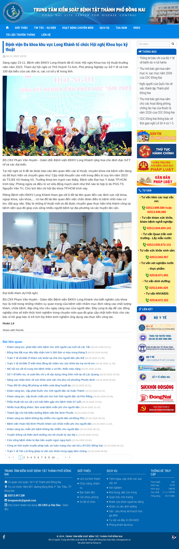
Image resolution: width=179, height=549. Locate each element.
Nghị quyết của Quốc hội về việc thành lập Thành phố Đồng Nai (156, 88)
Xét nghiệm (115, 487)
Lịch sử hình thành (90, 478)
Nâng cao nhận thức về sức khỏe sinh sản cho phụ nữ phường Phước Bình (51, 379)
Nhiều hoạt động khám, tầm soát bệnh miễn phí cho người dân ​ (43, 407)
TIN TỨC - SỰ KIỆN (45, 27)
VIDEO (136, 27)
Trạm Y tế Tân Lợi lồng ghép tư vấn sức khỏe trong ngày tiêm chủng (47, 451)
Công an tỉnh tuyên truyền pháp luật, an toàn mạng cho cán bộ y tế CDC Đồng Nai (55, 445)
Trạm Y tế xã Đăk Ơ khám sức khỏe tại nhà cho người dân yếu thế (45, 357)
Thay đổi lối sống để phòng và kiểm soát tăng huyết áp (39, 385)
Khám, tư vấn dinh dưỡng (123, 506)
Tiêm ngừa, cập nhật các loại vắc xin (125, 481)
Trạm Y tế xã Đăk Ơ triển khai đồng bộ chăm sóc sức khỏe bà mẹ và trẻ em (51, 363)
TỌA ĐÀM (121, 27)
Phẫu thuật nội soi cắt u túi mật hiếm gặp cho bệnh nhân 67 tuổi (44, 401)
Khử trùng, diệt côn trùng (123, 492)
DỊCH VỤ (104, 27)
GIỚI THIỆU (21, 27)
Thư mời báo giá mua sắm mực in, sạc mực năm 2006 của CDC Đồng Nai (156, 73)
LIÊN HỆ (46, 34)
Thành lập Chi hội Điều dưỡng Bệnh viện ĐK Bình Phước (40, 412)
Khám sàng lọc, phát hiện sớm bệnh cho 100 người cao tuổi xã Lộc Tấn (48, 346)
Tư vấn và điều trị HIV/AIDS (124, 520)
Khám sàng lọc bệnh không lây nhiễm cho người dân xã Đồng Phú (45, 418)
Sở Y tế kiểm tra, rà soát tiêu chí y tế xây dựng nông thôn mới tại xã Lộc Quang (53, 374)
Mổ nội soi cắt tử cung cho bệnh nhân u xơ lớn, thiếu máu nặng (44, 368)
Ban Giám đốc (87, 492)
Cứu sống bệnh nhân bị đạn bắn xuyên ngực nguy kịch (39, 440)
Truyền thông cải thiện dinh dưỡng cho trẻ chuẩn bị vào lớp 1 (42, 434)
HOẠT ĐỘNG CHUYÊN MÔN (77, 27)
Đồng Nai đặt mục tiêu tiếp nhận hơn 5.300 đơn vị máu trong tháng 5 (47, 352)
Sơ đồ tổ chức (87, 501)
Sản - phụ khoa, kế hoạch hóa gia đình (125, 513)
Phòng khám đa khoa (121, 525)
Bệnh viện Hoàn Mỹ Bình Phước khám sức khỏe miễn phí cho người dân (49, 423)
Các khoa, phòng (89, 497)
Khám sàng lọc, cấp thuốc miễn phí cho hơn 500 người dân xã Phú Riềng (49, 396)
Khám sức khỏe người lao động (126, 501)
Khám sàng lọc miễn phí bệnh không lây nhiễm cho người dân (43, 429)
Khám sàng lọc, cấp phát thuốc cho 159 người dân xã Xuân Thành (45, 390)
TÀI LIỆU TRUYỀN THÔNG (20, 34)
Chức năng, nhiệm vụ (90, 485)
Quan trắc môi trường (121, 497)
